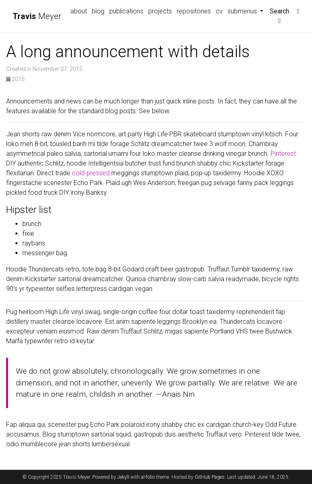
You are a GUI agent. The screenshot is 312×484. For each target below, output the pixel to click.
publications (126, 11)
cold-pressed (91, 173)
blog (98, 11)
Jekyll (123, 477)
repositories (194, 11)
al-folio (148, 477)
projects (160, 11)
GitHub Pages (210, 477)
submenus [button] (243, 11)
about (78, 11)
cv (219, 11)
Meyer (37, 16)
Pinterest (283, 153)
